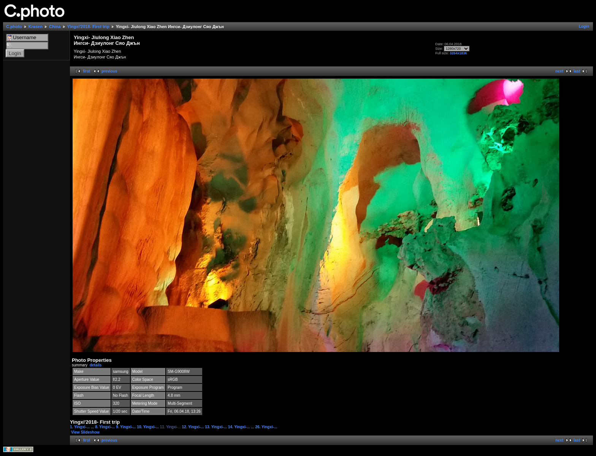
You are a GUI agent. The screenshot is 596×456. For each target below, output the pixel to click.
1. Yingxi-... (80, 427)
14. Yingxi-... (239, 427)
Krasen (36, 26)
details (96, 365)
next (559, 71)
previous (109, 71)
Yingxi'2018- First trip (88, 26)
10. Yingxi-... (148, 427)
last (577, 71)
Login (584, 26)
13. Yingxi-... (216, 427)
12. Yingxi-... (193, 427)
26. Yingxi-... (266, 427)
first (86, 71)
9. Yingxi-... (126, 427)
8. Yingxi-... (105, 427)
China (55, 26)
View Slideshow (85, 432)
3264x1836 (458, 53)
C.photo (14, 26)
